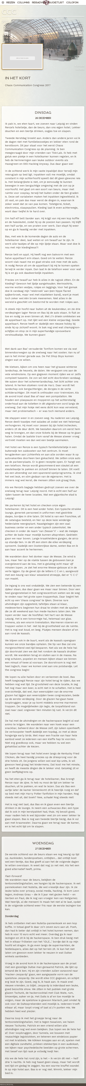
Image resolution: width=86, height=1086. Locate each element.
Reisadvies (39, 2)
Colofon (72, 2)
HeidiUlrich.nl (6, 1084)
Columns (23, 2)
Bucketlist (56, 2)
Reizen (10, 2)
